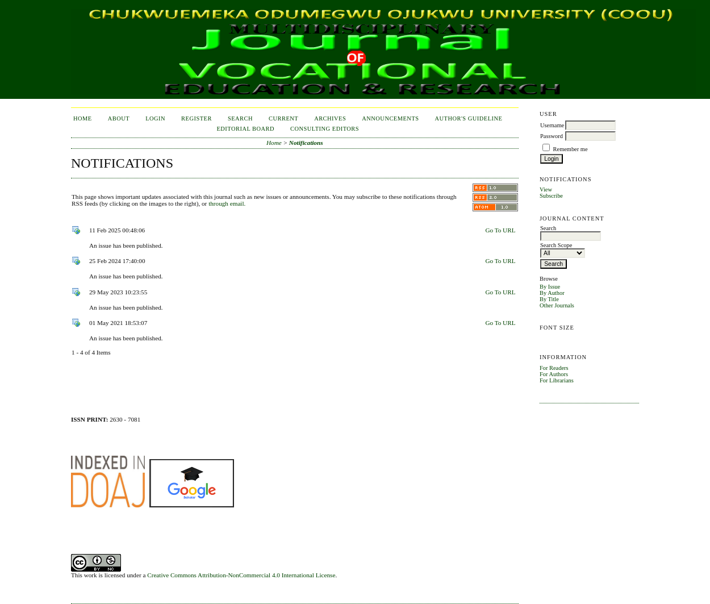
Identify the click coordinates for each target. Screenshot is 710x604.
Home (82, 118)
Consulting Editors (324, 129)
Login (155, 118)
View (546, 189)
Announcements (390, 118)
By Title (549, 299)
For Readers (554, 368)
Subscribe (551, 196)
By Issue (550, 287)
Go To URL (500, 230)
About (119, 118)
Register (196, 118)
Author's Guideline (469, 118)
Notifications (306, 142)
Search (240, 118)
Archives (330, 118)
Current (283, 118)
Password (551, 136)
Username (552, 125)
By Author (552, 293)
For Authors (554, 374)
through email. (226, 203)
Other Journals (557, 305)
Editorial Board (245, 129)
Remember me (570, 149)
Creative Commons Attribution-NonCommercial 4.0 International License (241, 575)
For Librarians (557, 380)
